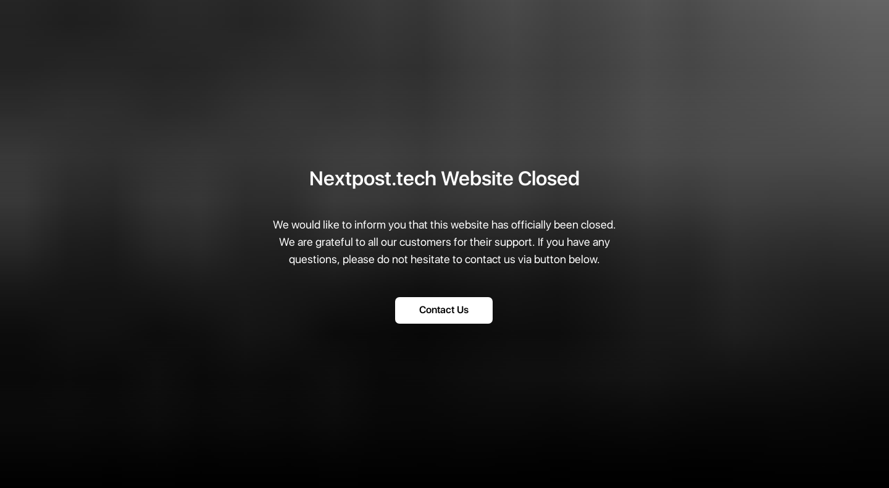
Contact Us (444, 310)
